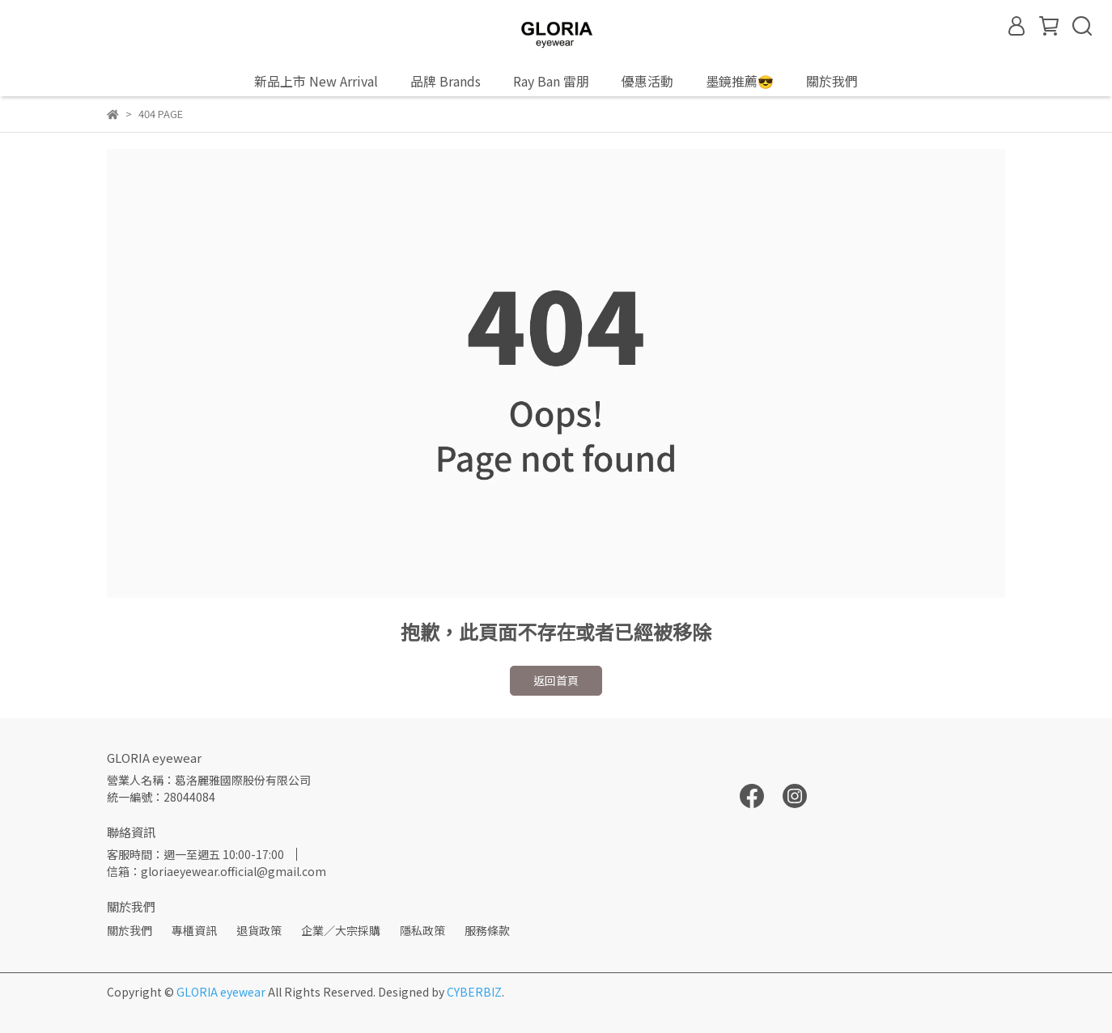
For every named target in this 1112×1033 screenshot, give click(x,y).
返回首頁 (556, 680)
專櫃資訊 (194, 930)
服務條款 (487, 930)
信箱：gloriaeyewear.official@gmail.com (216, 871)
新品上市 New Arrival (316, 81)
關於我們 (129, 930)
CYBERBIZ (474, 992)
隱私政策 (422, 930)
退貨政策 (259, 930)
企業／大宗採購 (340, 930)
